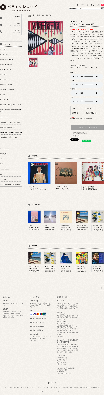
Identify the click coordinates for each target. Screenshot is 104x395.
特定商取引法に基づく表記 (82, 387)
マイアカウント (83, 5)
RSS (92, 387)
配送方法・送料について (66, 387)
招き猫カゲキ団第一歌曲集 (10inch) (90, 188)
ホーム (7, 387)
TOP (29, 15)
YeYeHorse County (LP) (51, 226)
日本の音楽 (36, 15)
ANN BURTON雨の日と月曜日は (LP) (68, 268)
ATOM (97, 387)
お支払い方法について (50, 387)
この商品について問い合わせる (87, 127)
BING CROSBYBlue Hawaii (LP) (82, 226)
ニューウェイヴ (46, 15)
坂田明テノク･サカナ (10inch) (37, 188)
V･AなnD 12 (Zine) (34, 226)
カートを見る (98, 5)
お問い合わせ (24, 387)
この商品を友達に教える (80, 133)
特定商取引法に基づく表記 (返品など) (81, 118)
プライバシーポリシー (36, 387)
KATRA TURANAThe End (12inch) (62, 188)
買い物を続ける (77, 136)
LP (34, 17)
